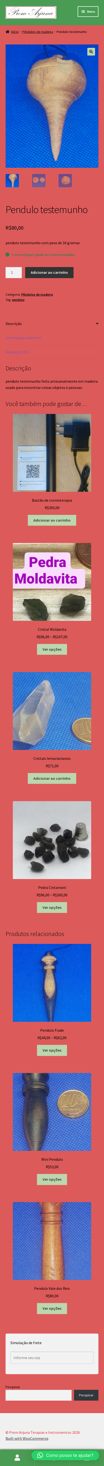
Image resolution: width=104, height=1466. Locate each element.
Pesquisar (13, 1387)
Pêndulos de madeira (37, 32)
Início (15, 32)
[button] (91, 52)
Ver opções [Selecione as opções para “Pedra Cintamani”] (52, 907)
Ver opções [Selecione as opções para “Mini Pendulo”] (52, 1179)
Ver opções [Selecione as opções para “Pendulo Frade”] (52, 1050)
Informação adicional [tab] (23, 337)
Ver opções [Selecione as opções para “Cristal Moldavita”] (52, 649)
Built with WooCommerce (27, 1438)
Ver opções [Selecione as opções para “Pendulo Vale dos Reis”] (52, 1308)
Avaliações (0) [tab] (17, 351)
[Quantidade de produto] (14, 272)
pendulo (18, 300)
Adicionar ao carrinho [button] (52, 520)
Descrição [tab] (14, 323)
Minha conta (17, 1458)
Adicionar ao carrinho (49, 272)
